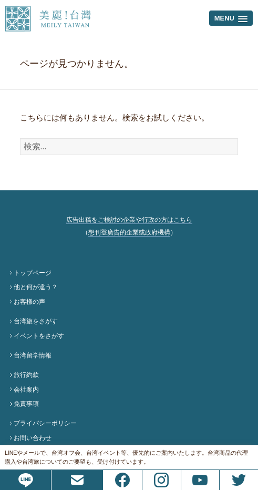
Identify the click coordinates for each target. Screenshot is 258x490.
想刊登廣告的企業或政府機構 (129, 232)
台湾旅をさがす (36, 321)
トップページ (32, 273)
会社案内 (26, 389)
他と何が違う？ (36, 287)
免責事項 (26, 403)
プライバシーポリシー (45, 423)
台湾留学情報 (32, 355)
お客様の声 (29, 301)
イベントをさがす (39, 336)
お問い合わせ (32, 438)
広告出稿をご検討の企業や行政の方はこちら (129, 219)
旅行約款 (26, 375)
